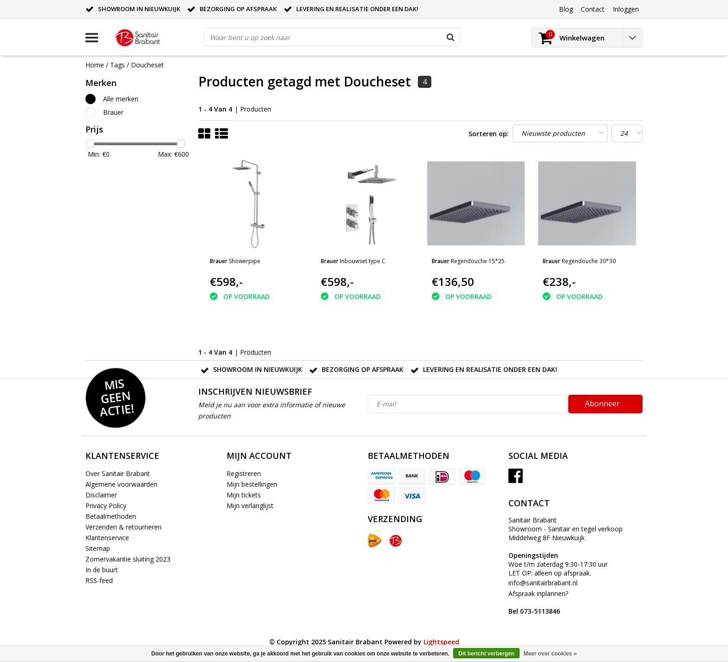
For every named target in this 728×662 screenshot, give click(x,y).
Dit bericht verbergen (486, 653)
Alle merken (120, 98)
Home (94, 64)
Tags (117, 64)
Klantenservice (107, 537)
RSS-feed (99, 580)
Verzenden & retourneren (123, 527)
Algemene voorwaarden (121, 484)
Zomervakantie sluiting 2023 (127, 559)
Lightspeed (441, 641)
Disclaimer (101, 494)
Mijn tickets (244, 494)
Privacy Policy (105, 505)
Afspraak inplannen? (538, 602)
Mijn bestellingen (252, 484)
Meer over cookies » (550, 653)
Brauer (113, 112)
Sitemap (97, 548)
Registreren (244, 473)
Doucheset (147, 64)
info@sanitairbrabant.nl (543, 582)
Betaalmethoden (110, 516)
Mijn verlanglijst (250, 505)
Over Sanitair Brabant (117, 473)
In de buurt (101, 569)
